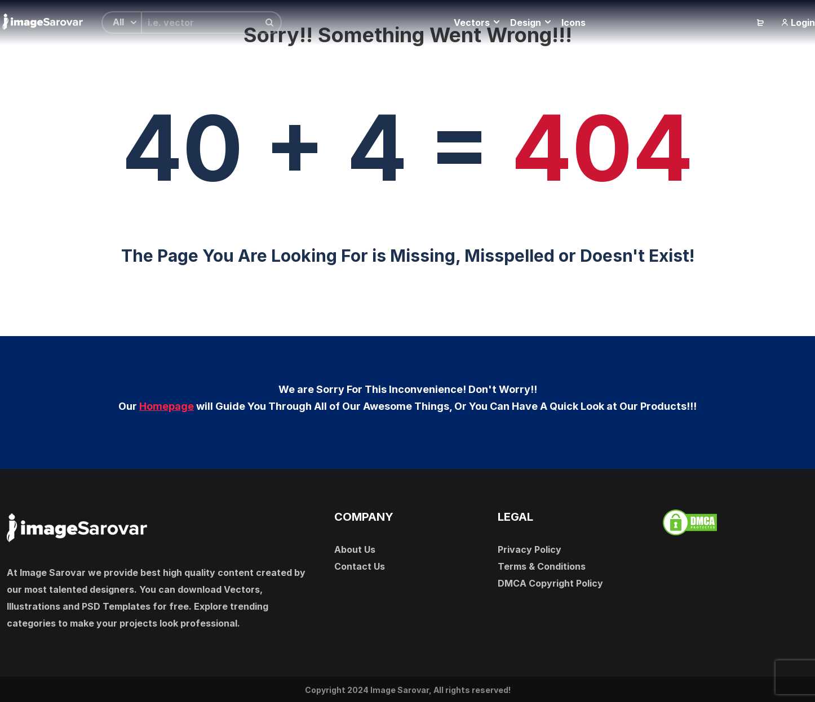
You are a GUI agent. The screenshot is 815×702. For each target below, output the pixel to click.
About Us (354, 549)
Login (798, 22)
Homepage (166, 406)
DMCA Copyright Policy (550, 583)
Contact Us (359, 566)
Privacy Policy (529, 549)
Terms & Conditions (542, 566)
